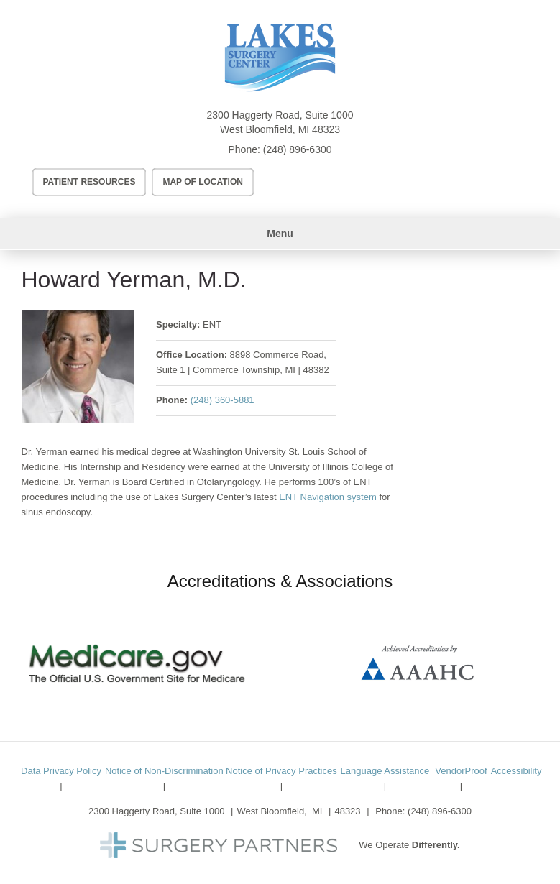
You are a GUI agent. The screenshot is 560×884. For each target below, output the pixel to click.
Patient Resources (89, 182)
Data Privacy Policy (61, 770)
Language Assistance (385, 770)
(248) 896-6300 (297, 149)
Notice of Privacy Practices (281, 770)
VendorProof (461, 770)
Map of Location (202, 182)
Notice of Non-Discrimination (164, 770)
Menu (280, 233)
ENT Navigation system (329, 497)
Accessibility (516, 770)
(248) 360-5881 (222, 400)
